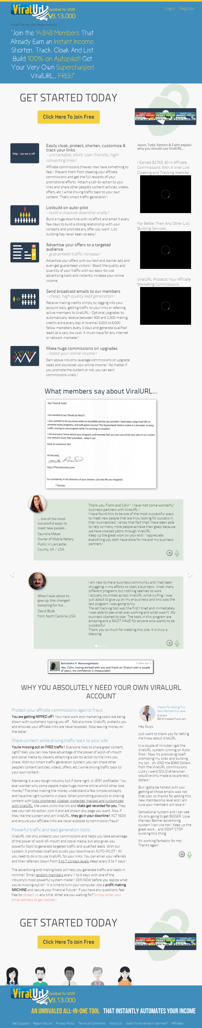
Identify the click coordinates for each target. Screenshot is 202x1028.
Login (169, 8)
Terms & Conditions (92, 1023)
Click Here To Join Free (68, 116)
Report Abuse (42, 1023)
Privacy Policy (65, 1023)
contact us (30, 895)
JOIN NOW (83, 880)
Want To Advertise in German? (147, 1023)
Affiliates (177, 1023)
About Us (115, 1023)
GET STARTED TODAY (68, 97)
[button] (12, 574)
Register (187, 8)
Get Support (20, 1023)
